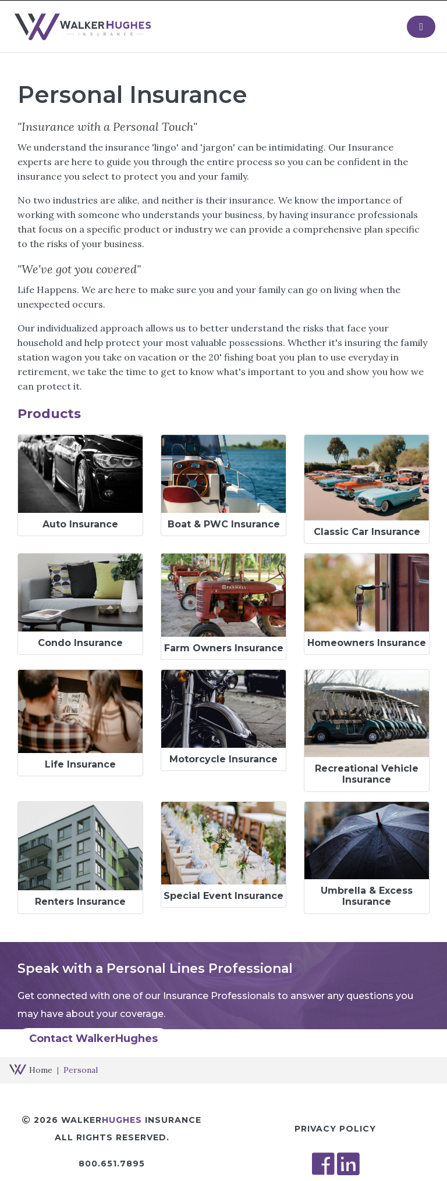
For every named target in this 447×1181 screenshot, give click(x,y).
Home (40, 1070)
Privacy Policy (335, 1128)
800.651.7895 (112, 1163)
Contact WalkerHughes (93, 1038)
